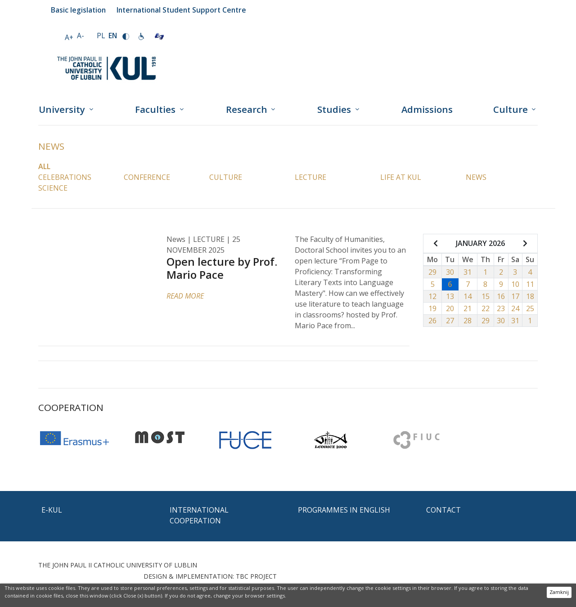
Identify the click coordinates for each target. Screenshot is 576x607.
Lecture (310, 177)
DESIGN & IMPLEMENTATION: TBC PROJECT (210, 576)
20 (450, 308)
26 (432, 321)
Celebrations (64, 177)
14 (468, 296)
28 (468, 321)
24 (515, 308)
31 (468, 272)
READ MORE (185, 296)
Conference (147, 177)
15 (486, 296)
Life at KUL (400, 177)
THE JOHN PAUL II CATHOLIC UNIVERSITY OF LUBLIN (117, 565)
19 (432, 308)
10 (515, 284)
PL (101, 35)
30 (450, 272)
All (44, 166)
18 (530, 296)
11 (530, 284)
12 (432, 296)
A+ (69, 37)
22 (486, 308)
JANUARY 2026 (480, 243)
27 (450, 321)
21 (468, 308)
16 (501, 296)
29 (432, 272)
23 (501, 308)
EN (112, 35)
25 (530, 308)
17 (515, 296)
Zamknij (559, 592)
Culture (225, 177)
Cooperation (71, 407)
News (51, 146)
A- (80, 35)
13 (450, 296)
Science (53, 188)
